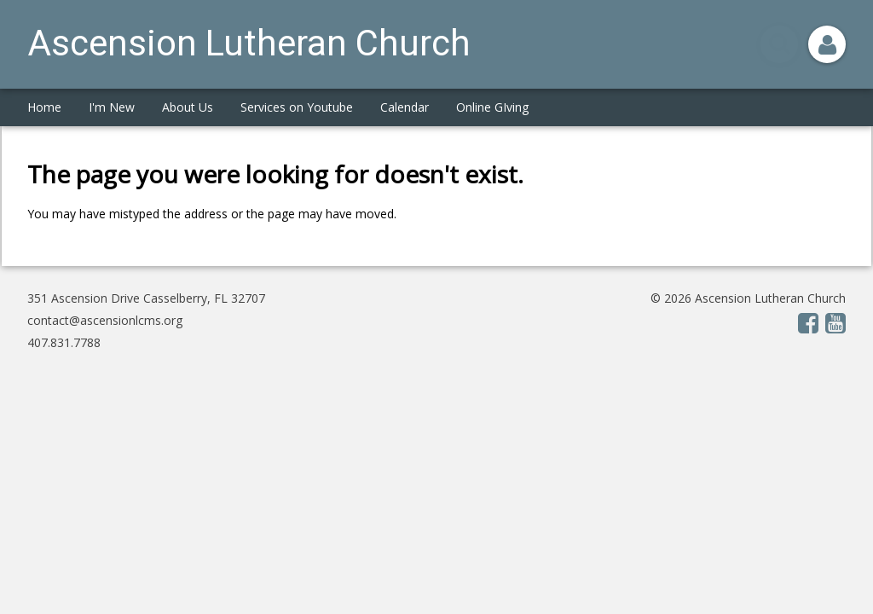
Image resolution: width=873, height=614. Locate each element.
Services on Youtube (296, 107)
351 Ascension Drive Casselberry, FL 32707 (146, 298)
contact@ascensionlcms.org (104, 320)
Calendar (404, 107)
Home (44, 107)
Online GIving (492, 107)
